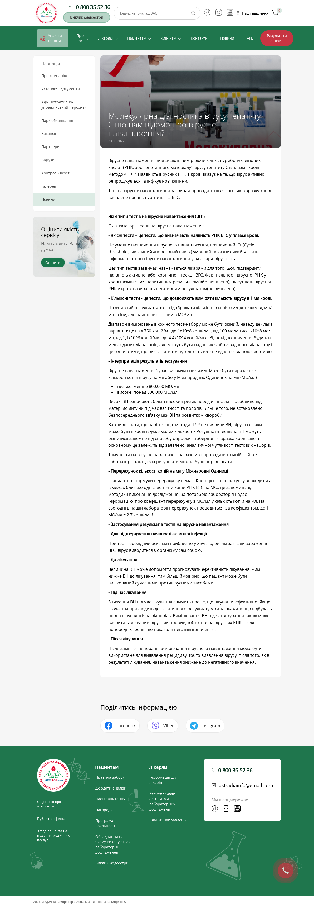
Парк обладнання (57, 120)
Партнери (50, 146)
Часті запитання (110, 798)
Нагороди (104, 809)
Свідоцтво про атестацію (49, 804)
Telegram (211, 726)
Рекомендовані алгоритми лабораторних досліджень (162, 801)
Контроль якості (56, 172)
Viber (168, 726)
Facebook (125, 726)
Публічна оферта (51, 818)
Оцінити (53, 262)
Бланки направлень (167, 820)
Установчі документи (60, 88)
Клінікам (168, 38)
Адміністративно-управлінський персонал (64, 104)
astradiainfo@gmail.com (246, 785)
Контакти (199, 38)
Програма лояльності (105, 823)
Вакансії (48, 133)
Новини (227, 38)
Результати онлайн (277, 38)
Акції (251, 38)
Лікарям (105, 38)
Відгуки (48, 159)
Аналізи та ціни (55, 38)
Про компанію (54, 75)
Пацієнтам (136, 38)
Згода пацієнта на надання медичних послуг (53, 835)
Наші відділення (255, 13)
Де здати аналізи (110, 788)
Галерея (48, 186)
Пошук (193, 13)
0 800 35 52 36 (93, 7)
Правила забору (110, 777)
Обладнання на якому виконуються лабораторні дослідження (113, 844)
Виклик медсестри (86, 17)
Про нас (80, 38)
